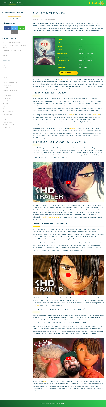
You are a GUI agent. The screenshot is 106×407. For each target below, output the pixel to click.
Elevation (4, 93)
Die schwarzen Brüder (7, 111)
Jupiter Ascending (7, 122)
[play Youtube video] (68, 182)
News (19, 2)
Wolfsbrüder (5, 109)
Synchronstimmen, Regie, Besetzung (12, 42)
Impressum (43, 403)
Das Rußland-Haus (7, 114)
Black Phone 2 (6, 117)
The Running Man (6, 95)
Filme (12, 2)
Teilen (7, 28)
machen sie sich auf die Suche (51, 217)
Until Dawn (5, 103)
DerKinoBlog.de (62, 403)
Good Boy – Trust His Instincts (10, 90)
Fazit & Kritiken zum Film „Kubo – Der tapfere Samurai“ (14, 54)
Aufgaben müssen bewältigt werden (12, 50)
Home (5, 2)
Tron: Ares (5, 87)
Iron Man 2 (5, 77)
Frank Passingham (56, 106)
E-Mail (14, 32)
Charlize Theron (96, 115)
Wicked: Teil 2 (5, 106)
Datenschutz (48, 403)
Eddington (5, 79)
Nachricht (21, 28)
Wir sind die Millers (7, 98)
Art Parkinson (70, 115)
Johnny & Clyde (6, 119)
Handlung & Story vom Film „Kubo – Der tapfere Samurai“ (14, 46)
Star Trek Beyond (6, 85)
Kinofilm (45, 381)
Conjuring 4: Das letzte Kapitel (9, 82)
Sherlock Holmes (6, 101)
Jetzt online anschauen (68, 73)
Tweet (14, 28)
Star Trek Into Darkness (8, 124)
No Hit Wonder (6, 127)
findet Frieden (36, 305)
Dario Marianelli (73, 128)
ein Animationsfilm (64, 79)
